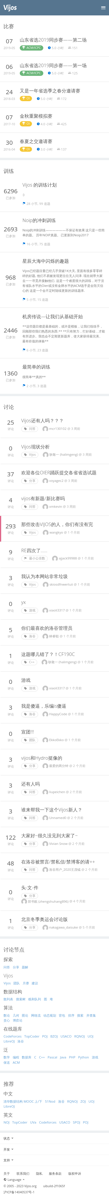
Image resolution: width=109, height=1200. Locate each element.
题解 (25, 967)
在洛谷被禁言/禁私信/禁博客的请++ (58, 862)
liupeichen (57, 792)
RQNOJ (79, 1036)
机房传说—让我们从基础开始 (52, 316)
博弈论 (17, 1020)
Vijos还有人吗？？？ (42, 420)
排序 (71, 1015)
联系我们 (23, 1174)
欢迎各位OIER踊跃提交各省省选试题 (59, 472)
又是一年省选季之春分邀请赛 (50, 90)
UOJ (90, 1036)
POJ (45, 1036)
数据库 (26, 1057)
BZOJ (54, 1036)
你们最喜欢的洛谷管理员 (46, 628)
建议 (35, 983)
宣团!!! (27, 732)
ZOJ (83, 1101)
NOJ (6, 1122)
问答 (29, 429)
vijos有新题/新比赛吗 (43, 498)
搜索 (80, 1015)
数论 (6, 1015)
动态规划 (49, 1015)
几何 (16, 1015)
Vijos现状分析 (35, 446)
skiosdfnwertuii (61, 584)
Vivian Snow (58, 843)
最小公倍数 (34, 558)
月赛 (26, 983)
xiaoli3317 (57, 610)
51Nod (50, 1101)
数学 (6, 1057)
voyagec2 (56, 480)
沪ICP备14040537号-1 (19, 1192)
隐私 (39, 1174)
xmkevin (56, 506)
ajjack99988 (68, 558)
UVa (33, 1122)
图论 (25, 1015)
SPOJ (76, 1122)
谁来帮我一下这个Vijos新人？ (51, 809)
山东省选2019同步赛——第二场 (53, 40)
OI (26, 98)
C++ (29, 662)
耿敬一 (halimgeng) (64, 454)
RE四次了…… (34, 550)
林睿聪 (54, 636)
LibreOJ (9, 1041)
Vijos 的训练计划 (39, 185)
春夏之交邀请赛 (36, 141)
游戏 (29, 610)
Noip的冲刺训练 (39, 220)
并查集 (91, 1015)
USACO (66, 1036)
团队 (29, 740)
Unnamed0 (58, 818)
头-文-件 (29, 887)
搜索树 (21, 999)
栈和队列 (34, 999)
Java (63, 1057)
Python (83, 1057)
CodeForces (12, 1036)
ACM (16, 1062)
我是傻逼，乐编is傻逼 (43, 706)
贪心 (6, 1020)
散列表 (8, 999)
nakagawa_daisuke (64, 927)
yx (23, 602)
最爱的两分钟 (59, 765)
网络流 (36, 1015)
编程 (16, 1057)
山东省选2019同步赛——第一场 (53, 65)
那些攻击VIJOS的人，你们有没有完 (57, 524)
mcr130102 (58, 428)
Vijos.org (30, 1186)
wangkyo (56, 532)
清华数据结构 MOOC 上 (20, 1101)
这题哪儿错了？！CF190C (48, 654)
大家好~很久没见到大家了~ (49, 835)
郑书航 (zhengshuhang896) (48, 901)
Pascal (52, 1057)
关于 (6, 1174)
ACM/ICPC (31, 48)
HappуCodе (58, 714)
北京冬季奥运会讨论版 (44, 919)
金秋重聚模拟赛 (36, 116)
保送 (6, 1062)
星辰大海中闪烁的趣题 (45, 261)
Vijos (30, 455)
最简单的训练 (36, 367)
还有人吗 (30, 784)
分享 (29, 481)
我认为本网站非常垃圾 (44, 576)
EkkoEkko (57, 740)
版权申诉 (74, 1174)
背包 (62, 1015)
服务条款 (55, 1174)
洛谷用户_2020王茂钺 (65, 869)
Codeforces (47, 1122)
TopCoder (32, 1036)
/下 (40, 1101)
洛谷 (29, 636)
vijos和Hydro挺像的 (41, 758)
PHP (72, 1057)
